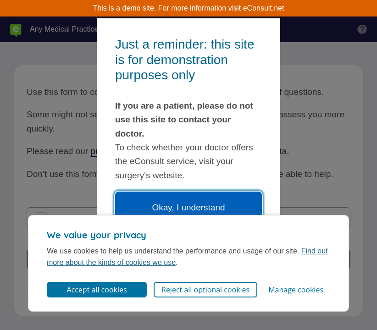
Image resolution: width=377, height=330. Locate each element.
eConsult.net (263, 8)
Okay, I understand (188, 207)
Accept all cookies (97, 290)
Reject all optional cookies (205, 290)
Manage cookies (295, 290)
